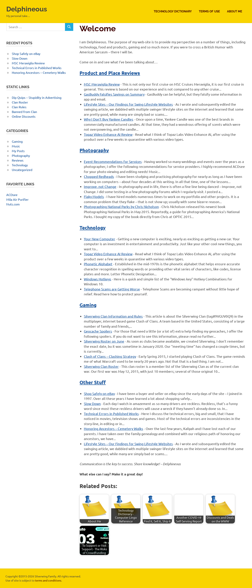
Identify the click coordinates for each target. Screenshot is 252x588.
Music (16, 146)
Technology (93, 228)
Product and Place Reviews (110, 73)
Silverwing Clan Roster (101, 366)
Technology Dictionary (173, 11)
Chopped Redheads (99, 176)
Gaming (88, 305)
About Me (234, 11)
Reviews (17, 160)
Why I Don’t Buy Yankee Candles (108, 119)
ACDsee (12, 195)
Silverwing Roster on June (104, 341)
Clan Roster (20, 102)
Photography (94, 150)
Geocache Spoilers (98, 331)
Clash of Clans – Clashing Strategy (110, 356)
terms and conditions (48, 580)
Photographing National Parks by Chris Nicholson (121, 206)
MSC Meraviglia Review (102, 84)
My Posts (18, 151)
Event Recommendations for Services (113, 161)
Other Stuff (93, 382)
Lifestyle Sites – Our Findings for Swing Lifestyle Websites (128, 104)
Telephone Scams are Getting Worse (112, 289)
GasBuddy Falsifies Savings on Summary (114, 94)
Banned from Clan (24, 112)
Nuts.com (13, 204)
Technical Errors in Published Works (111, 413)
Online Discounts (23, 116)
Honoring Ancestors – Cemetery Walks (113, 428)
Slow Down (92, 403)
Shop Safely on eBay (99, 393)
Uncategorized (22, 170)
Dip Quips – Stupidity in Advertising (36, 97)
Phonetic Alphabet (98, 264)
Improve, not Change (100, 186)
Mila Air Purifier (17, 199)
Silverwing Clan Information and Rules (113, 316)
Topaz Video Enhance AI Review (108, 134)
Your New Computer (99, 239)
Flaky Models (94, 196)
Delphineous (29, 8)
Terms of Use (209, 11)
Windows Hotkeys (97, 279)
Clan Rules (19, 107)
